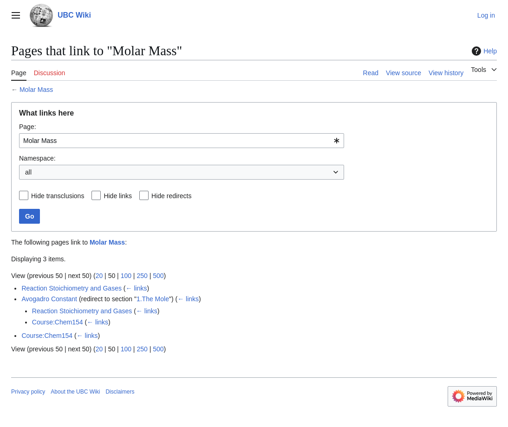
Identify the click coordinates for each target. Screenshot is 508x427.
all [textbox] (28, 172)
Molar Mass (36, 89)
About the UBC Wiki (75, 391)
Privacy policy (28, 391)
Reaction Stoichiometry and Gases (71, 288)
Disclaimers (119, 391)
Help (483, 51)
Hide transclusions (57, 196)
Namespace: (37, 158)
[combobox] (181, 140)
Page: (27, 126)
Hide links (118, 196)
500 (158, 275)
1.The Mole (153, 299)
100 (126, 275)
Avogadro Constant (49, 299)
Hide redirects (171, 196)
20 (99, 275)
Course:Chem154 (57, 322)
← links (136, 288)
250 (142, 275)
